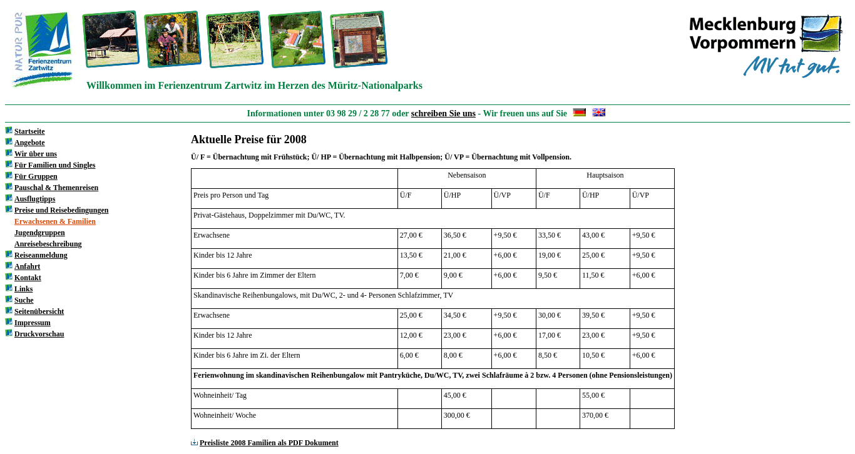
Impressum (32, 322)
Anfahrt (27, 266)
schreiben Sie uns (443, 113)
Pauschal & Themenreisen (56, 187)
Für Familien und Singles (54, 165)
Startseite (29, 131)
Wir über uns (35, 153)
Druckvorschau (39, 334)
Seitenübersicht (39, 311)
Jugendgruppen (39, 232)
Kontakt (27, 277)
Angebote (29, 142)
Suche (24, 300)
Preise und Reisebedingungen (61, 210)
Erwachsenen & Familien (55, 221)
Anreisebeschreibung (48, 244)
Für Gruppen (36, 176)
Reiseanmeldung (41, 255)
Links (23, 289)
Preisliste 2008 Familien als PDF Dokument (265, 442)
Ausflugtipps (34, 198)
